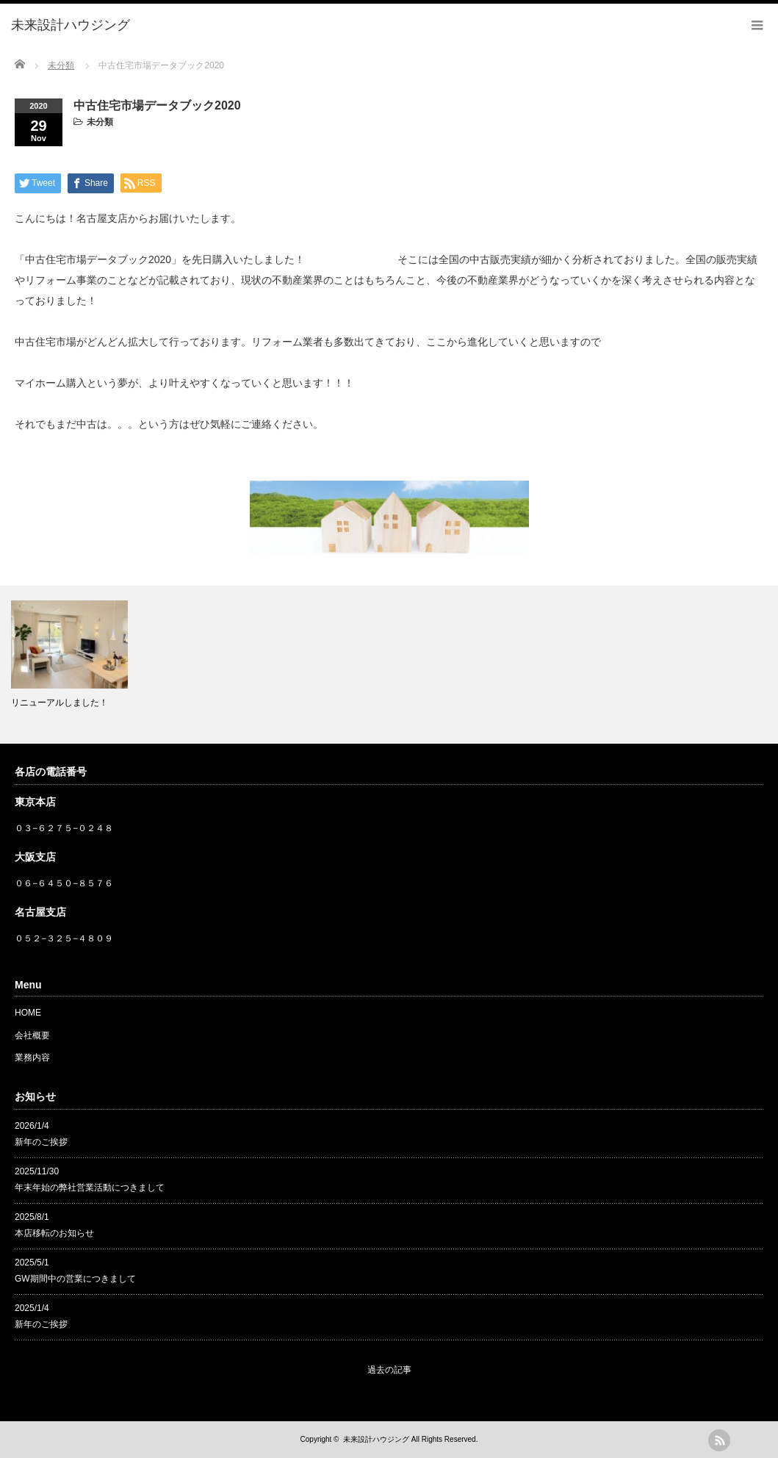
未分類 (100, 122)
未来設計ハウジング (376, 1439)
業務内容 (32, 1057)
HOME (28, 1013)
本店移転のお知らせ (54, 1233)
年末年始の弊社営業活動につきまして (90, 1187)
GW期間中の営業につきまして (75, 1279)
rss (719, 1440)
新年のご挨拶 (41, 1142)
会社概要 (32, 1035)
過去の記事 (389, 1370)
